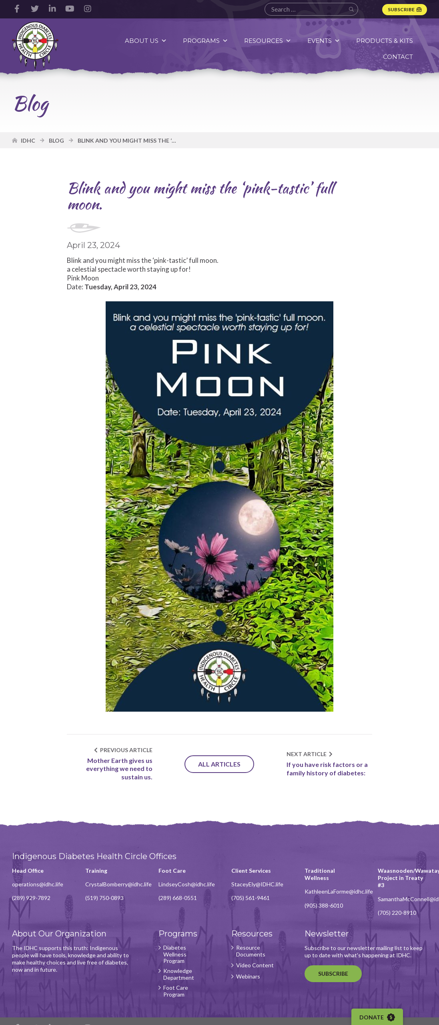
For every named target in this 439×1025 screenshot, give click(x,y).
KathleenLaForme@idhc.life (339, 891)
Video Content (255, 965)
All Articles (219, 764)
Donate (377, 1017)
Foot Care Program (175, 991)
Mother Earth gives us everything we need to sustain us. (119, 769)
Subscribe (401, 9)
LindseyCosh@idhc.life (186, 884)
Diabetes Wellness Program (174, 954)
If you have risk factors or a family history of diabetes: (327, 769)
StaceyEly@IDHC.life (257, 884)
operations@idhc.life (37, 884)
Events (323, 40)
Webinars (248, 976)
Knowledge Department (178, 974)
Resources (267, 40)
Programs (205, 40)
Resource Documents (250, 951)
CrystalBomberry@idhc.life (118, 884)
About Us (146, 40)
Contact (398, 57)
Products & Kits (384, 40)
